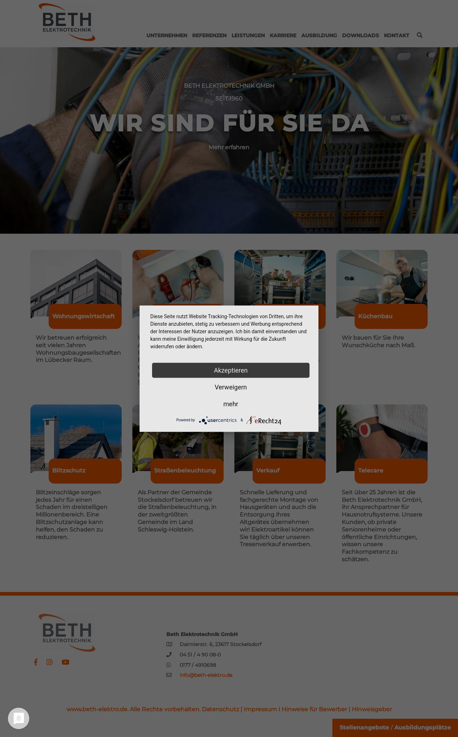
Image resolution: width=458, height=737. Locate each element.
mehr (230, 403)
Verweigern (231, 387)
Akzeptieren (231, 370)
